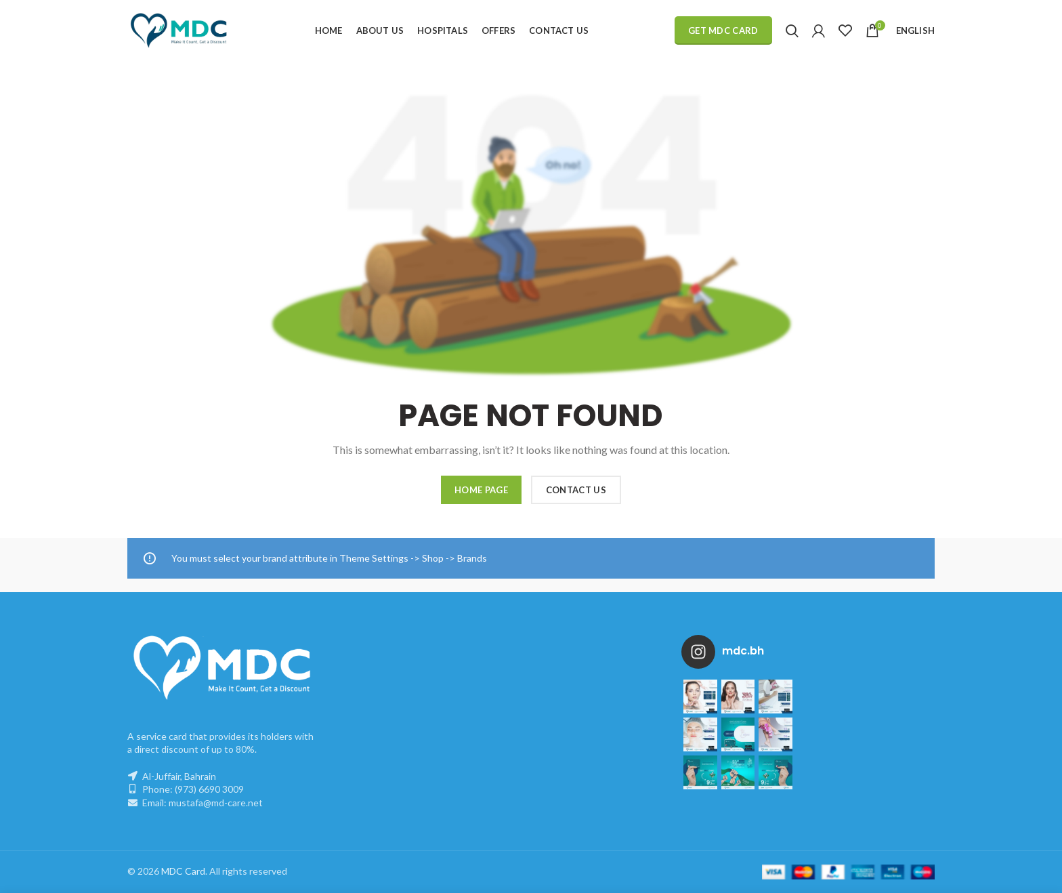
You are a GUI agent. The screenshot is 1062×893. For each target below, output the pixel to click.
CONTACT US (576, 489)
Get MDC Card (723, 30)
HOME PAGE (481, 489)
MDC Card (183, 871)
